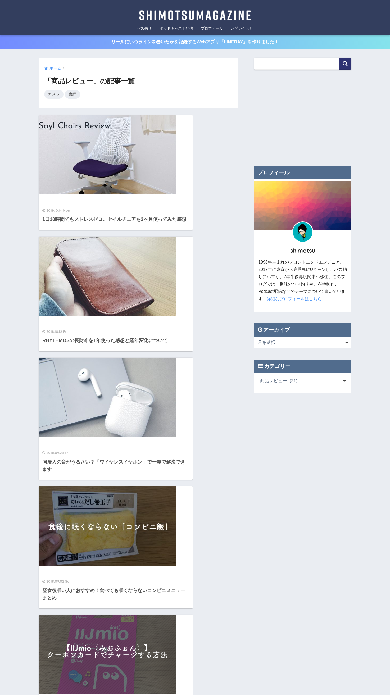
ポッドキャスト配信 (176, 28)
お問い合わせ (242, 28)
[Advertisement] (302, 118)
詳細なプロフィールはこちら (294, 299)
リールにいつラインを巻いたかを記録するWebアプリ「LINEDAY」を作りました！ (195, 41)
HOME (195, 599)
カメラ (54, 94)
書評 (72, 94)
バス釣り (144, 28)
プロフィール (212, 28)
